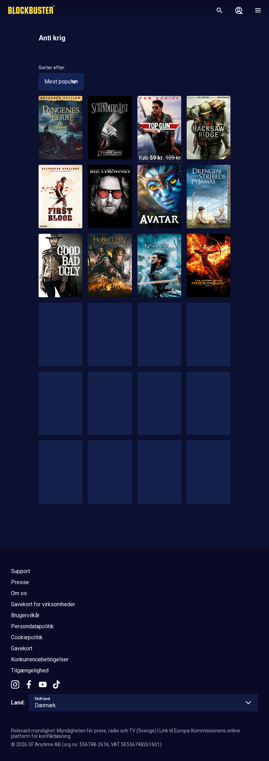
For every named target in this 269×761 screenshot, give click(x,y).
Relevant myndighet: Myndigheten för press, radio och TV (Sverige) (83, 730)
